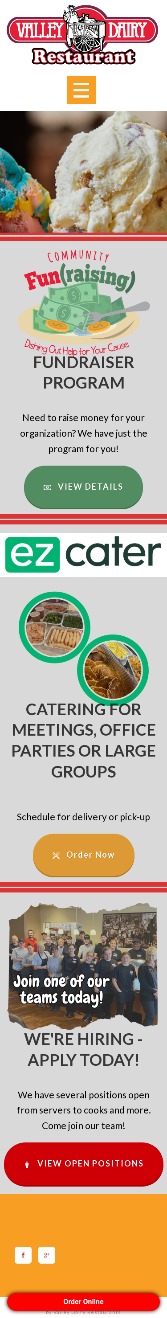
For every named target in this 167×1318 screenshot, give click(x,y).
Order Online (83, 1302)
